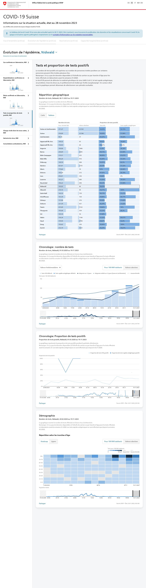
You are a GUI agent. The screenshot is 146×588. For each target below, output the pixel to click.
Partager (42, 235)
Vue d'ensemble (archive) (14, 41)
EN (142, 3)
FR (132, 3)
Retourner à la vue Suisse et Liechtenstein (15, 56)
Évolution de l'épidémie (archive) (42, 41)
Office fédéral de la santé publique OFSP (47, 3)
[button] (49, 52)
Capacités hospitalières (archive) (94, 41)
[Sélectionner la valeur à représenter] (50, 267)
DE (129, 3)
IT (135, 3)
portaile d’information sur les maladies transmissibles (73, 35)
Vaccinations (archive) (68, 41)
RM (138, 3)
